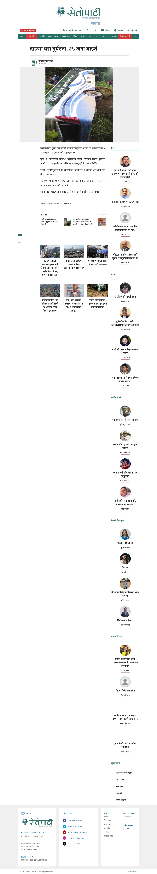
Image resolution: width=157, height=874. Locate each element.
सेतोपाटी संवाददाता (45, 61)
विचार (75, 36)
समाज (83, 36)
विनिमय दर (107, 820)
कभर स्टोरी (31, 36)
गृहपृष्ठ (106, 816)
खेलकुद (105, 36)
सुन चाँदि (107, 828)
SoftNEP (134, 871)
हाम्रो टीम (126, 829)
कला (91, 36)
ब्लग (97, 36)
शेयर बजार (107, 824)
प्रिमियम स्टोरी (125, 36)
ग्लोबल (114, 36)
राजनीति (42, 36)
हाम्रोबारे (106, 832)
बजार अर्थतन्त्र (53, 36)
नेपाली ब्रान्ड (66, 36)
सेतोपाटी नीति (108, 836)
